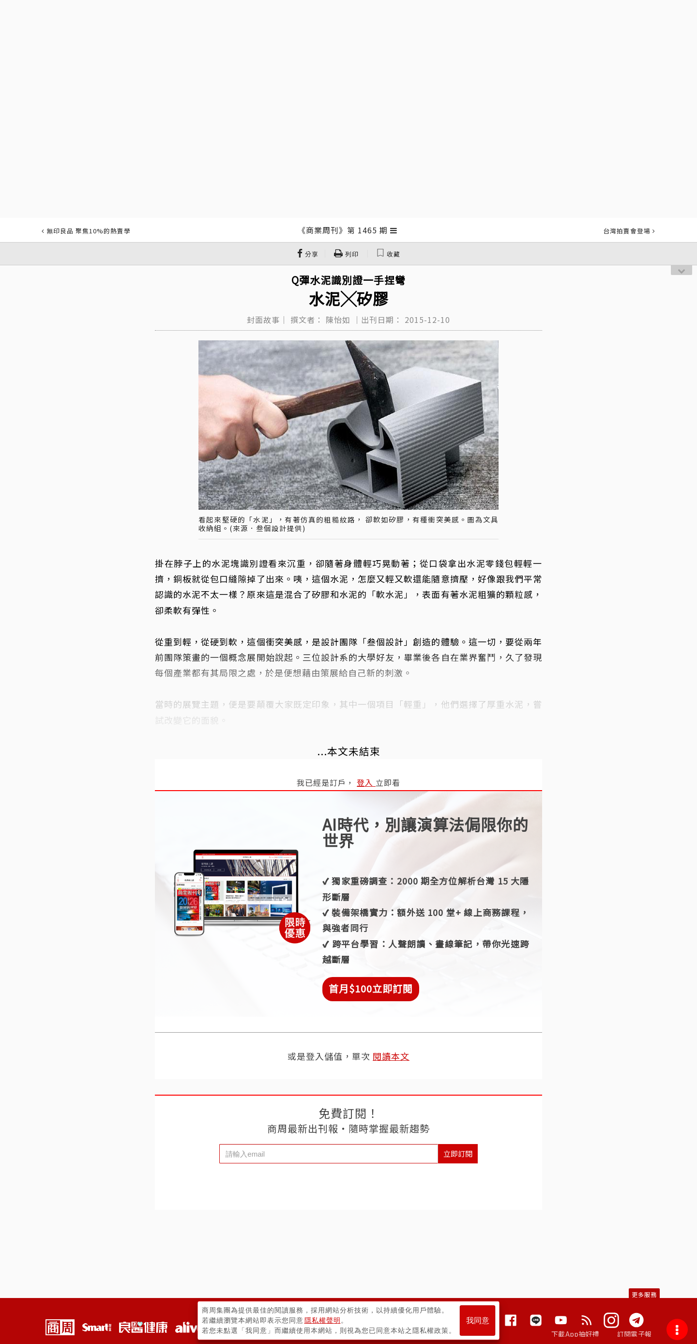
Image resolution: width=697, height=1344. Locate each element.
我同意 (477, 1320)
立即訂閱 (457, 1153)
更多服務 (644, 1294)
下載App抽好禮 (575, 1334)
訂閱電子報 (634, 1334)
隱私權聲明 (322, 1320)
